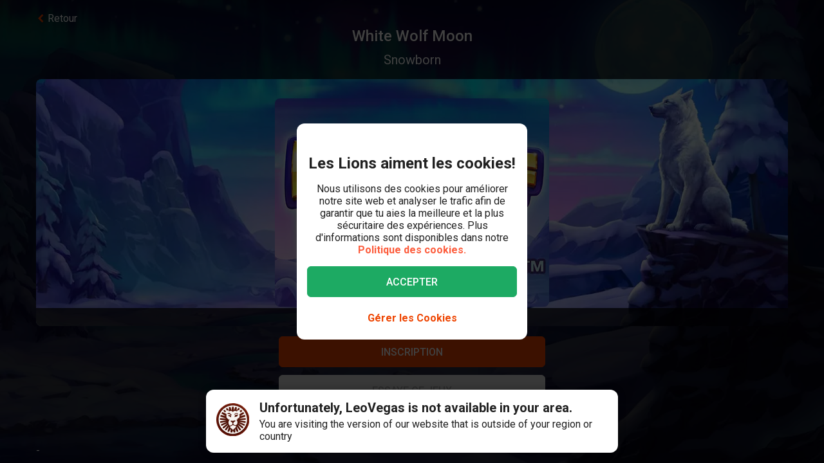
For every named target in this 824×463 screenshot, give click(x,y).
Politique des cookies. (412, 250)
